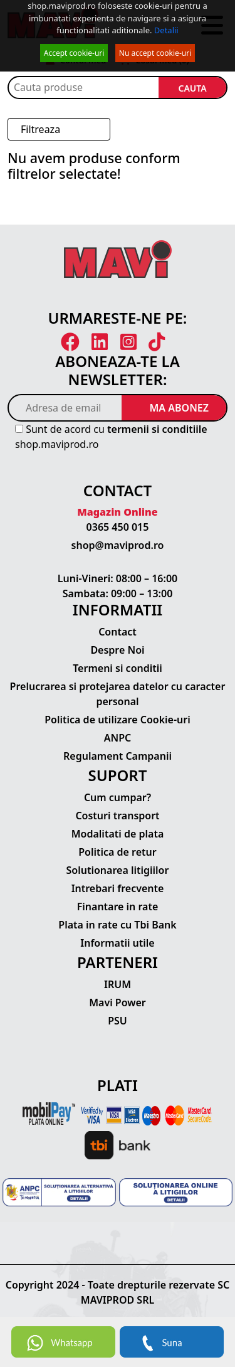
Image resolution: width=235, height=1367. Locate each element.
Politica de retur (117, 852)
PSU (117, 1021)
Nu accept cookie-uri (155, 53)
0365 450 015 (117, 527)
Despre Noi (117, 650)
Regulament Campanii (117, 756)
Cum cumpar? (117, 797)
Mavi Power (117, 1002)
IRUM (117, 984)
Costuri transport (117, 815)
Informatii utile (117, 943)
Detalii (166, 30)
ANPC (118, 738)
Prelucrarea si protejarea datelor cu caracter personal (118, 693)
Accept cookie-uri (74, 53)
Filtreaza (40, 129)
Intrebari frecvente (117, 888)
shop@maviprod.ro (117, 545)
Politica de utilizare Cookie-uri (117, 719)
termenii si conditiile (157, 429)
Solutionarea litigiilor (117, 870)
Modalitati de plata (117, 834)
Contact (117, 632)
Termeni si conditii (117, 668)
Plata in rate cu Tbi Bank (117, 925)
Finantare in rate (118, 906)
